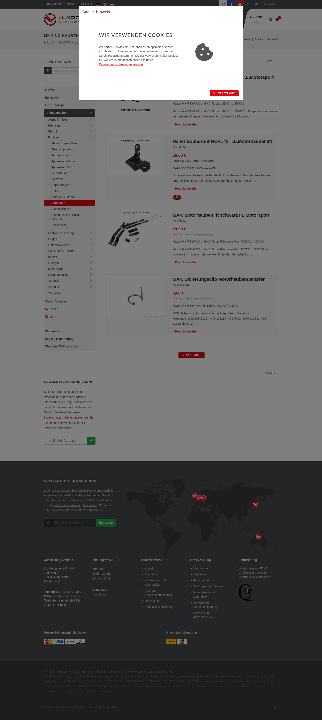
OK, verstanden (224, 93)
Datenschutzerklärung (113, 64)
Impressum (136, 64)
